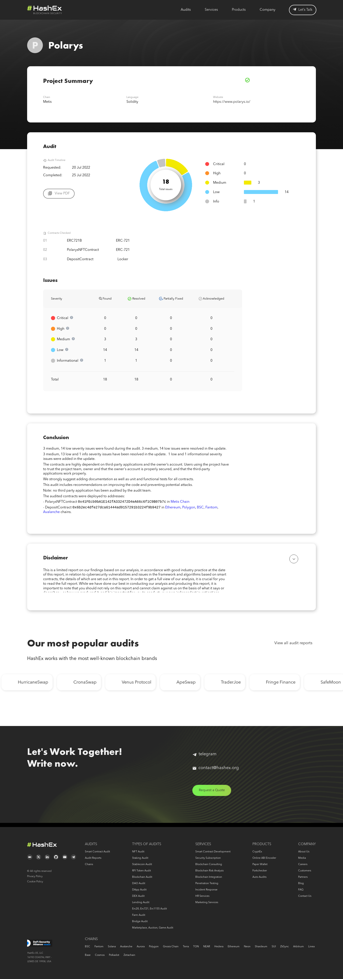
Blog (301, 883)
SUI (274, 946)
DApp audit (139, 889)
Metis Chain (180, 502)
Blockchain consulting (208, 864)
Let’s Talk (302, 10)
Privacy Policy (35, 876)
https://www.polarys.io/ (231, 102)
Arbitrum (298, 946)
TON (196, 946)
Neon (247, 946)
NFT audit (138, 851)
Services (211, 10)
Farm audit (138, 915)
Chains (89, 864)
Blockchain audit (142, 877)
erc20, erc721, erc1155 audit (149, 908)
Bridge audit (140, 921)
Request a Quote (212, 794)
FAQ (300, 889)
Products (239, 10)
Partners (303, 877)
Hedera (218, 946)
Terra (186, 946)
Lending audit (140, 902)
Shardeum (261, 946)
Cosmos (100, 955)
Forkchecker (259, 870)
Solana (112, 946)
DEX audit (138, 896)
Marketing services (206, 902)
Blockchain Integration (208, 877)
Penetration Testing (206, 883)
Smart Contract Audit (97, 851)
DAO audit (138, 883)
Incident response (206, 889)
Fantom (211, 508)
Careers (302, 864)
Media (302, 858)
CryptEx (257, 851)
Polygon (188, 508)
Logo (44, 9)
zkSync (284, 946)
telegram (205, 758)
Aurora (141, 946)
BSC (200, 508)
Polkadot (114, 955)
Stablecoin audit (142, 864)
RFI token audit (141, 870)
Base (88, 955)
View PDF (62, 193)
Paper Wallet (260, 864)
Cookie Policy (35, 881)
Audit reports (93, 858)
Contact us (304, 896)
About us (303, 851)
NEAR (206, 946)
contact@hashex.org (216, 772)
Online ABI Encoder (264, 858)
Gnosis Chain (170, 946)
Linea (311, 946)
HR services (202, 896)
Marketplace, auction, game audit (152, 928)
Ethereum (172, 508)
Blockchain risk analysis (209, 870)
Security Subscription (208, 858)
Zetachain (129, 955)
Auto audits (259, 877)
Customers (304, 870)
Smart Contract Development (213, 851)
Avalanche (51, 513)
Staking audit (140, 858)
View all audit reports (293, 647)
